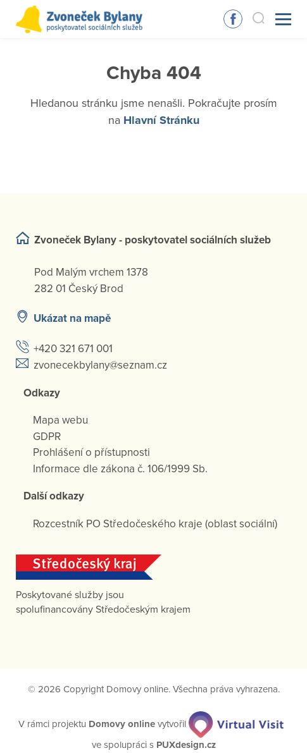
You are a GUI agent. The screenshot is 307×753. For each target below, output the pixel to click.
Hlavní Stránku (161, 120)
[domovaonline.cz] (122, 724)
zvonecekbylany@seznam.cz (100, 365)
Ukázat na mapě (72, 318)
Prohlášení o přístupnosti (91, 452)
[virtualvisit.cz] (236, 724)
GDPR (47, 436)
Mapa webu (60, 420)
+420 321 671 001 (73, 348)
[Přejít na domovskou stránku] (79, 19)
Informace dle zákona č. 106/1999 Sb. (120, 468)
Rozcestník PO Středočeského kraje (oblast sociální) (155, 523)
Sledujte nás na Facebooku (232, 18)
